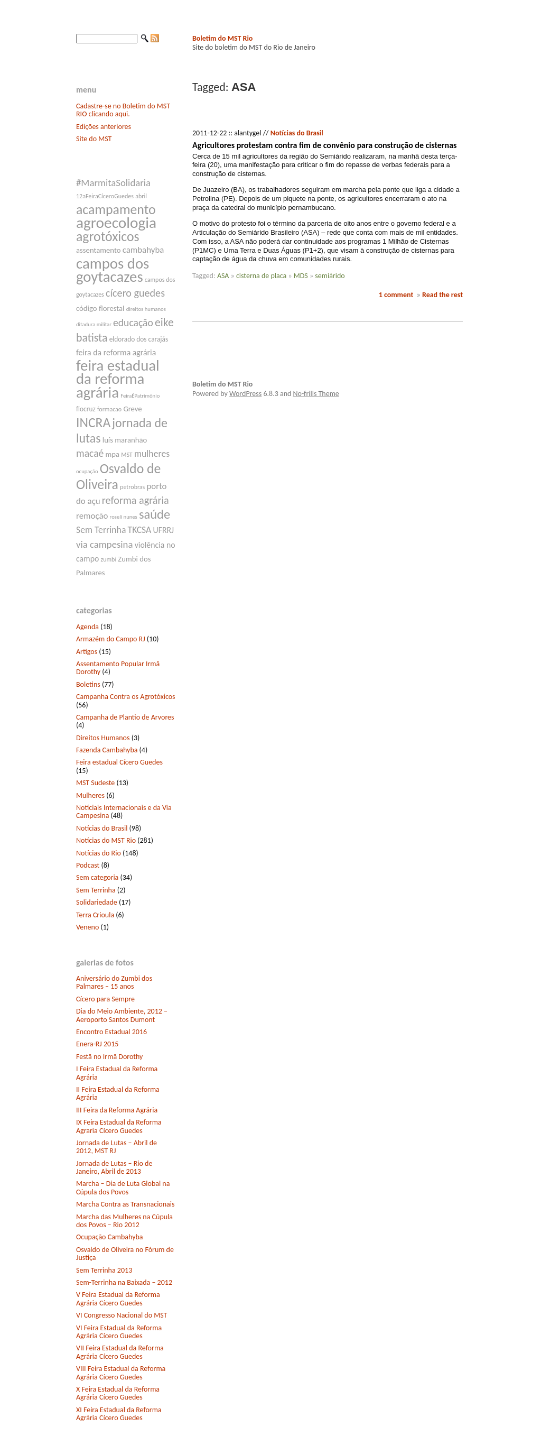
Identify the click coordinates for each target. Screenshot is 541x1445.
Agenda (87, 626)
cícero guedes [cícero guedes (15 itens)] (135, 293)
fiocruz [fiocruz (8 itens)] (86, 408)
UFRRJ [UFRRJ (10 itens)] (163, 530)
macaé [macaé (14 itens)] (90, 453)
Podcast (87, 865)
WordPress (245, 393)
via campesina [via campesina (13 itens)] (104, 544)
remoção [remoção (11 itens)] (92, 515)
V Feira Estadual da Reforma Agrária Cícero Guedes (118, 1298)
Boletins (88, 684)
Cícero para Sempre (105, 999)
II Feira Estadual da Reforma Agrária (118, 1093)
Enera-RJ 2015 (97, 1043)
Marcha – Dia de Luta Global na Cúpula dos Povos (123, 1187)
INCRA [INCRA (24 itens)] (93, 423)
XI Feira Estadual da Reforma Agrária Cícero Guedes (119, 1413)
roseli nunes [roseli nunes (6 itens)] (123, 516)
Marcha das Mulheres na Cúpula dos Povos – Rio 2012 (124, 1220)
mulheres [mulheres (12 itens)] (152, 453)
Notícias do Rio (98, 853)
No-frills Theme (316, 393)
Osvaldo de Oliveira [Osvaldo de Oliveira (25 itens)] (118, 476)
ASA (223, 275)
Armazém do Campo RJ (110, 638)
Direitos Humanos (102, 737)
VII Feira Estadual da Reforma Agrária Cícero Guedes (120, 1351)
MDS (301, 275)
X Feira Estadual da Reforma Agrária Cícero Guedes (118, 1393)
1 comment (396, 294)
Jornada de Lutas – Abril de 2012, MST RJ (116, 1146)
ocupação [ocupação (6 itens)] (87, 471)
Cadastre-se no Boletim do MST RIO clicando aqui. (123, 110)
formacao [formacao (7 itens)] (109, 409)
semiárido (329, 275)
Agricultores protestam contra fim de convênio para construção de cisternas (324, 145)
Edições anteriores (103, 126)
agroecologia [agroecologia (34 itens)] (116, 222)
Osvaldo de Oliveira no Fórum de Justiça (125, 1253)
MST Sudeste (95, 782)
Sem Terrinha (96, 890)
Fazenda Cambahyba (106, 749)
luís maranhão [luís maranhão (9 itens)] (124, 440)
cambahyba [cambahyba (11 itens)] (143, 249)
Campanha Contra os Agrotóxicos (125, 696)
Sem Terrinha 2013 (104, 1270)
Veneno (87, 927)
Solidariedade (96, 902)
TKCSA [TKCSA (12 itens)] (140, 530)
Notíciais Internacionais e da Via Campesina (124, 811)
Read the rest (442, 294)
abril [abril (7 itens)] (141, 196)
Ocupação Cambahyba (109, 1236)
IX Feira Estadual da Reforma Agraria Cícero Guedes (119, 1126)
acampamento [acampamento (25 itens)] (116, 209)
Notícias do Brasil (101, 828)
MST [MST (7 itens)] (127, 454)
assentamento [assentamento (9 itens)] (98, 250)
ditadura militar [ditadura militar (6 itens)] (93, 324)
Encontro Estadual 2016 (111, 1031)
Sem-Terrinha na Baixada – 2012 (124, 1282)
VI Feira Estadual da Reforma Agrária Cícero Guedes (119, 1331)
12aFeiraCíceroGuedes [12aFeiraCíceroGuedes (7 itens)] (105, 196)
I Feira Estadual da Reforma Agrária (116, 1072)
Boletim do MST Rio (222, 38)
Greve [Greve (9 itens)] (132, 408)
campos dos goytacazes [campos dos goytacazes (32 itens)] (112, 270)
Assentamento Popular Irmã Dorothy (118, 667)
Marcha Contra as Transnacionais (125, 1204)
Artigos (86, 651)
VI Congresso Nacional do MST (121, 1315)
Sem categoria (97, 877)
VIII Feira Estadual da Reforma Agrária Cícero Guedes (120, 1372)
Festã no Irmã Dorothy (109, 1056)
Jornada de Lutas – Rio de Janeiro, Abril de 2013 (114, 1167)
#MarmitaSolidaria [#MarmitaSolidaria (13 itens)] (113, 183)
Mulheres (90, 795)
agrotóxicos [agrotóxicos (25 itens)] (107, 236)
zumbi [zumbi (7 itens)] (109, 559)
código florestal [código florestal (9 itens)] (100, 308)
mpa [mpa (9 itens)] (112, 454)
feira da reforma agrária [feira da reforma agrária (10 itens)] (116, 352)
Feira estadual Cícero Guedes (119, 762)
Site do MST (93, 138)
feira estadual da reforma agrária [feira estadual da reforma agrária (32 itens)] (118, 378)
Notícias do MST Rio (106, 840)
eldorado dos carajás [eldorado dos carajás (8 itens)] (139, 339)
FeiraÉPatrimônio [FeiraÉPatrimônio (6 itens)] (140, 395)
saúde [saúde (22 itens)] (154, 514)
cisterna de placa (261, 275)
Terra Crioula (95, 914)
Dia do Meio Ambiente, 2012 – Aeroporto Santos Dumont (121, 1015)
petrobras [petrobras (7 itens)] (132, 487)
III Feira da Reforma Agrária (116, 1110)
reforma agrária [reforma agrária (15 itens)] (135, 500)
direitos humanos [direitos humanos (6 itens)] (146, 309)
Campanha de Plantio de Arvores (125, 717)
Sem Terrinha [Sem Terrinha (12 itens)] (101, 530)
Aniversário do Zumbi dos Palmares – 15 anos (114, 982)
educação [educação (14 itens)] (133, 322)
